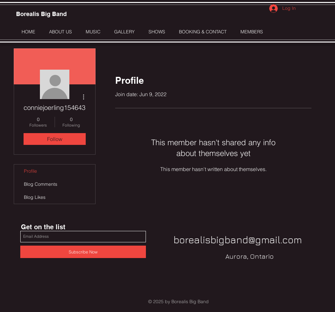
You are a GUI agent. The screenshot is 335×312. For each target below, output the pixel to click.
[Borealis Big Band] (41, 14)
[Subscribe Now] (83, 252)
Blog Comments (40, 184)
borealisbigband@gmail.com (237, 240)
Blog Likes (34, 197)
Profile (30, 171)
